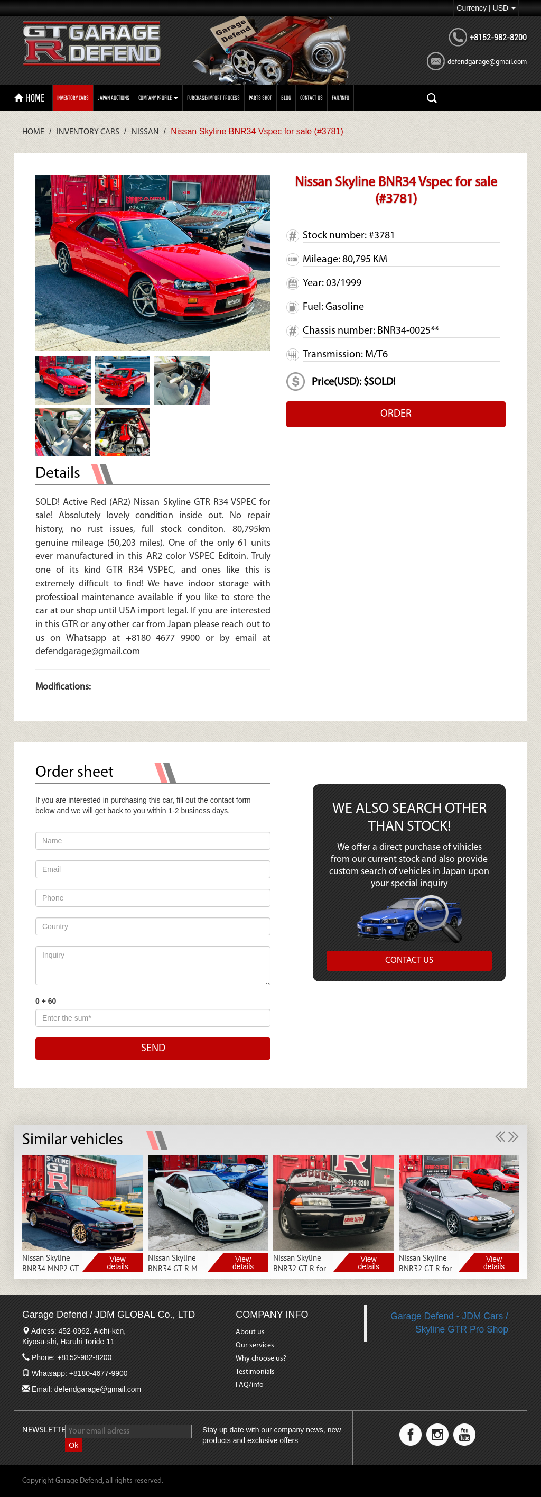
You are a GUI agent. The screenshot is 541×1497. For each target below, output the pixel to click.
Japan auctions (113, 97)
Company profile (158, 97)
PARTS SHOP (260, 97)
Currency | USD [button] (486, 8)
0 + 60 (45, 1001)
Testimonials (255, 1372)
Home (33, 132)
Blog (286, 97)
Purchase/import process (213, 97)
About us (250, 1332)
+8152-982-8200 (498, 37)
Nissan (145, 132)
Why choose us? (261, 1359)
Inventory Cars (73, 97)
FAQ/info (250, 1385)
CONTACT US (311, 97)
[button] (501, 1136)
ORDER (396, 414)
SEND (153, 1048)
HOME (29, 97)
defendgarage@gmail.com (487, 62)
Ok (73, 1445)
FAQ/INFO (340, 97)
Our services (255, 1345)
